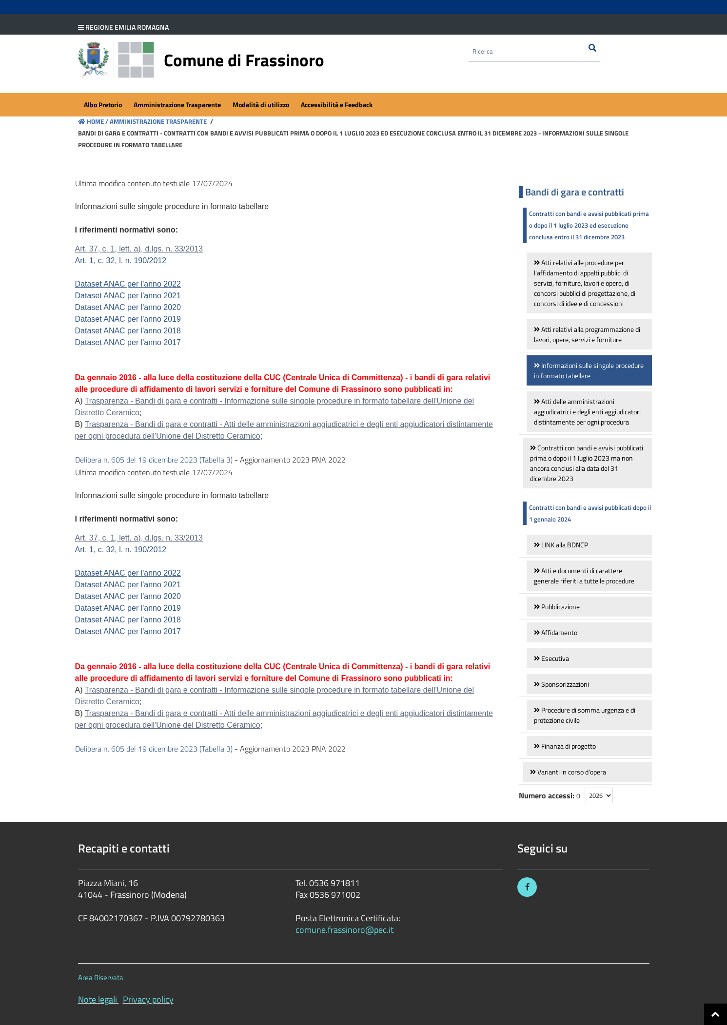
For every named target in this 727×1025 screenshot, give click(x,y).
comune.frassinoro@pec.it (344, 929)
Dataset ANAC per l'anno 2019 (128, 319)
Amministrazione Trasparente (157, 121)
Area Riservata (100, 977)
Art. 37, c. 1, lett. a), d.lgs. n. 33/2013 (139, 249)
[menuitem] (103, 105)
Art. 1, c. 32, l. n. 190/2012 (121, 260)
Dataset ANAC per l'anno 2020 (128, 307)
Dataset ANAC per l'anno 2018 (128, 331)
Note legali (97, 999)
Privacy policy (148, 999)
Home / (93, 121)
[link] (589, 282)
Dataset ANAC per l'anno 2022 (128, 284)
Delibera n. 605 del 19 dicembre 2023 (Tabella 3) (154, 459)
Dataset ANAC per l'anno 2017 (128, 342)
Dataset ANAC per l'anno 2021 (128, 295)
